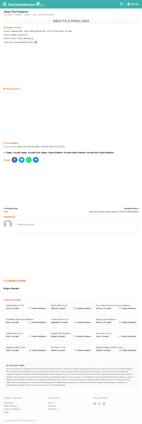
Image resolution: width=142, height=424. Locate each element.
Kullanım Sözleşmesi (12, 409)
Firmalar (18, 15)
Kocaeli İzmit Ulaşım (37, 152)
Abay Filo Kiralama (46, 15)
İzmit (34, 15)
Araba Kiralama (55, 152)
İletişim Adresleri (11, 288)
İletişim (7, 412)
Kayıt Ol (51, 403)
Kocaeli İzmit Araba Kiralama (100, 152)
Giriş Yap (52, 406)
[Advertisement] (71, 66)
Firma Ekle (52, 409)
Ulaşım (9, 152)
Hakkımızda (8, 403)
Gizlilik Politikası (10, 406)
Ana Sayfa (8, 15)
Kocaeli (27, 15)
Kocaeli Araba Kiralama (74, 152)
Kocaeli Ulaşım (20, 152)
